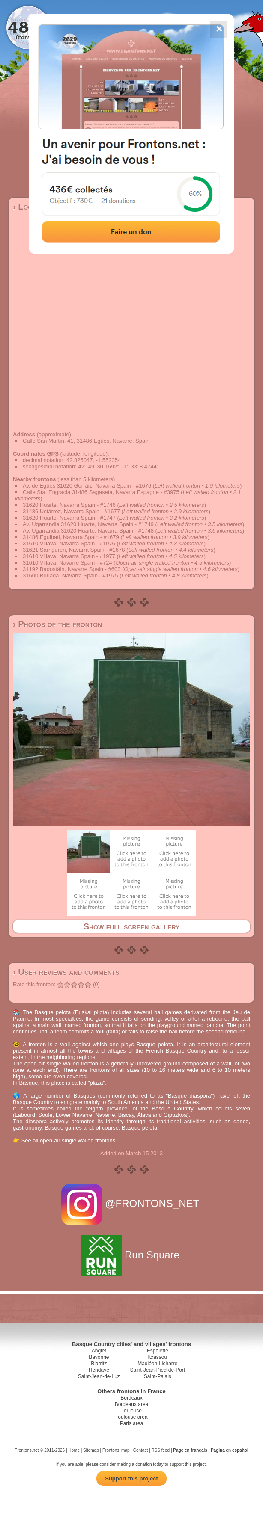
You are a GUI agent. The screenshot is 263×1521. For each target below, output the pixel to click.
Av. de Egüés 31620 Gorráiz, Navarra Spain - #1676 (87, 485)
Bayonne (99, 1357)
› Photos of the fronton (57, 624)
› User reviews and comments (66, 972)
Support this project (131, 1478)
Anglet (99, 1351)
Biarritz (99, 1364)
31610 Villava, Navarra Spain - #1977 (69, 556)
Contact (140, 1450)
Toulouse (131, 1411)
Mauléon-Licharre (157, 1364)
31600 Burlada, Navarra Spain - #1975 (70, 575)
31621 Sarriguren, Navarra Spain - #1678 (74, 550)
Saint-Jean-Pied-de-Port (157, 1370)
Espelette (157, 1351)
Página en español (229, 1450)
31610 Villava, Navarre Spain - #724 (67, 562)
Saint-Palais (157, 1376)
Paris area (131, 1423)
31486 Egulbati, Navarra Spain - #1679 (71, 537)
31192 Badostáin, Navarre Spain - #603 (71, 569)
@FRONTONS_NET (131, 1203)
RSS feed (160, 1450)
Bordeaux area (132, 1404)
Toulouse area (131, 1417)
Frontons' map (116, 1450)
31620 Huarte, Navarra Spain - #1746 (69, 505)
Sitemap (91, 1450)
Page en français (190, 1450)
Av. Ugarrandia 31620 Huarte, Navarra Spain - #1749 (88, 524)
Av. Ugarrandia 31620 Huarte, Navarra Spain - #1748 (88, 530)
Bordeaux (131, 1398)
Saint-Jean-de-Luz (99, 1376)
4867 (28, 26)
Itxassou (157, 1357)
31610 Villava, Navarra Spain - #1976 (69, 543)
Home (74, 1450)
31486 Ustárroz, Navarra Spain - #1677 (71, 511)
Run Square (131, 1255)
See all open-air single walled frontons (68, 1140)
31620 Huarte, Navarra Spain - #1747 (69, 518)
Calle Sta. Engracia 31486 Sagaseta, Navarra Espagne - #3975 (101, 492)
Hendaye (99, 1370)
